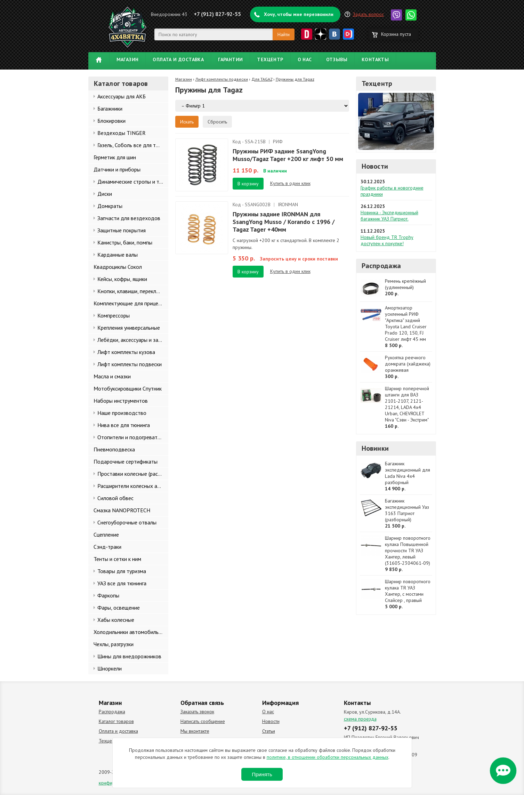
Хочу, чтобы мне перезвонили (298, 14)
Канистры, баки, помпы (124, 242)
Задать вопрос (368, 14)
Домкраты (109, 205)
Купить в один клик (290, 183)
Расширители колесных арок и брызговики (132, 485)
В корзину (248, 183)
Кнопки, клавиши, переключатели (132, 291)
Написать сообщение (202, 721)
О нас (305, 59)
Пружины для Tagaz (295, 79)
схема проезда (360, 719)
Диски (104, 193)
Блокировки (111, 120)
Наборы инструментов (121, 400)
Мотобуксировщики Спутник (128, 388)
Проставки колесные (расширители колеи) (132, 473)
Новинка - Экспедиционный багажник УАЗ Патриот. (389, 215)
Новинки (375, 448)
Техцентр (270, 59)
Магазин (127, 59)
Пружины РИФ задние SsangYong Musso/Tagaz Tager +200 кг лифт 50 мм (288, 155)
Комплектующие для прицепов (130, 303)
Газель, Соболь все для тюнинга (132, 145)
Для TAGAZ (261, 79)
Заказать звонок (197, 711)
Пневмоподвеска (114, 449)
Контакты (375, 59)
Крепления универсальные (128, 327)
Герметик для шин (115, 157)
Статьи (268, 731)
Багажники (109, 108)
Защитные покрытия (121, 230)
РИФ (278, 141)
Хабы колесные (115, 619)
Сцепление (106, 534)
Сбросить (217, 122)
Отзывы (336, 59)
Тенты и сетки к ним (117, 558)
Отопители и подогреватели (131, 437)
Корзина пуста (396, 34)
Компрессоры (113, 315)
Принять (262, 774)
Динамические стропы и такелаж (132, 181)
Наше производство (121, 412)
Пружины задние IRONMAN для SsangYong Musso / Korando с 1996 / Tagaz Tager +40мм (283, 221)
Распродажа (381, 265)
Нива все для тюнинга (123, 424)
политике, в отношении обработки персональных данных (327, 757)
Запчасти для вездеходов (128, 218)
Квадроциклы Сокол (118, 266)
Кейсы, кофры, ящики (122, 278)
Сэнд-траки (107, 546)
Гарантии (230, 59)
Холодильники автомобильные (131, 631)
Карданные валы (117, 254)
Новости (375, 166)
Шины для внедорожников (129, 656)
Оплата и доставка (178, 59)
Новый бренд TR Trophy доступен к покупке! (387, 240)
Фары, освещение (118, 607)
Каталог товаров (116, 721)
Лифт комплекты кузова (126, 351)
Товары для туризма (121, 571)
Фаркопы (108, 595)
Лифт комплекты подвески (129, 364)
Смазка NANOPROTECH (122, 510)
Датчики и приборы (117, 169)
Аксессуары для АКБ (121, 96)
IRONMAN (288, 204)
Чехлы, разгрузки (114, 644)
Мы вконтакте (194, 731)
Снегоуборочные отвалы (126, 522)
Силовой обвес (115, 498)
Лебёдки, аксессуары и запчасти (132, 339)
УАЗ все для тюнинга (121, 583)
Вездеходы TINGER (121, 132)
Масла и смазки (112, 376)
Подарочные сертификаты (126, 461)
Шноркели (109, 668)
